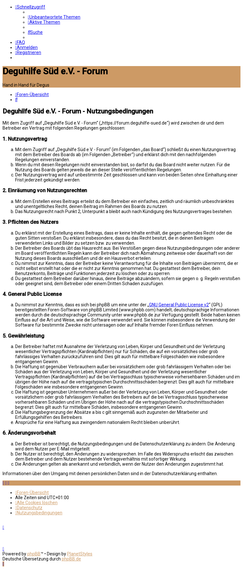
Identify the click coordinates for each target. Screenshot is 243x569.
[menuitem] (54, 17)
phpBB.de (71, 558)
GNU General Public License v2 (179, 304)
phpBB (33, 553)
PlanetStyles (79, 553)
